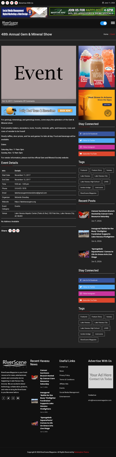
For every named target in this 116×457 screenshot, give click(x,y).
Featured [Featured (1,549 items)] (84, 170)
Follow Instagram (88, 147)
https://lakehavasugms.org (25, 202)
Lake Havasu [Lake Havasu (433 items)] (85, 176)
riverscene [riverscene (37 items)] (99, 187)
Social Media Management (69, 392)
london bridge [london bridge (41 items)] (86, 187)
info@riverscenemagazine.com (99, 400)
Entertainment (65, 397)
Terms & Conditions (67, 380)
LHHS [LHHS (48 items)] (106, 182)
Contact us (64, 367)
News (62, 371)
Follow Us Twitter (88, 140)
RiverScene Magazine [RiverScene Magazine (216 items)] (88, 193)
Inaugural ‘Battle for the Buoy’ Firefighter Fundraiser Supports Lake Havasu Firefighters (102, 232)
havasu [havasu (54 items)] (109, 170)
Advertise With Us (26, 3)
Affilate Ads (64, 384)
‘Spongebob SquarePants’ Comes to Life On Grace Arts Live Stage (102, 253)
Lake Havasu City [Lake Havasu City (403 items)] (101, 176)
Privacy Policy (65, 375)
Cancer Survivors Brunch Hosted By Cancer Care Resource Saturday (103, 214)
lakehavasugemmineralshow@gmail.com (31, 193)
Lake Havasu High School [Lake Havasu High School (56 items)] (90, 182)
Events (17, 206)
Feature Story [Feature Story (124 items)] (97, 170)
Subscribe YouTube (89, 154)
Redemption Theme (81, 452)
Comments (24, 101)
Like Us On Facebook (89, 134)
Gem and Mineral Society (51, 158)
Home (106, 34)
